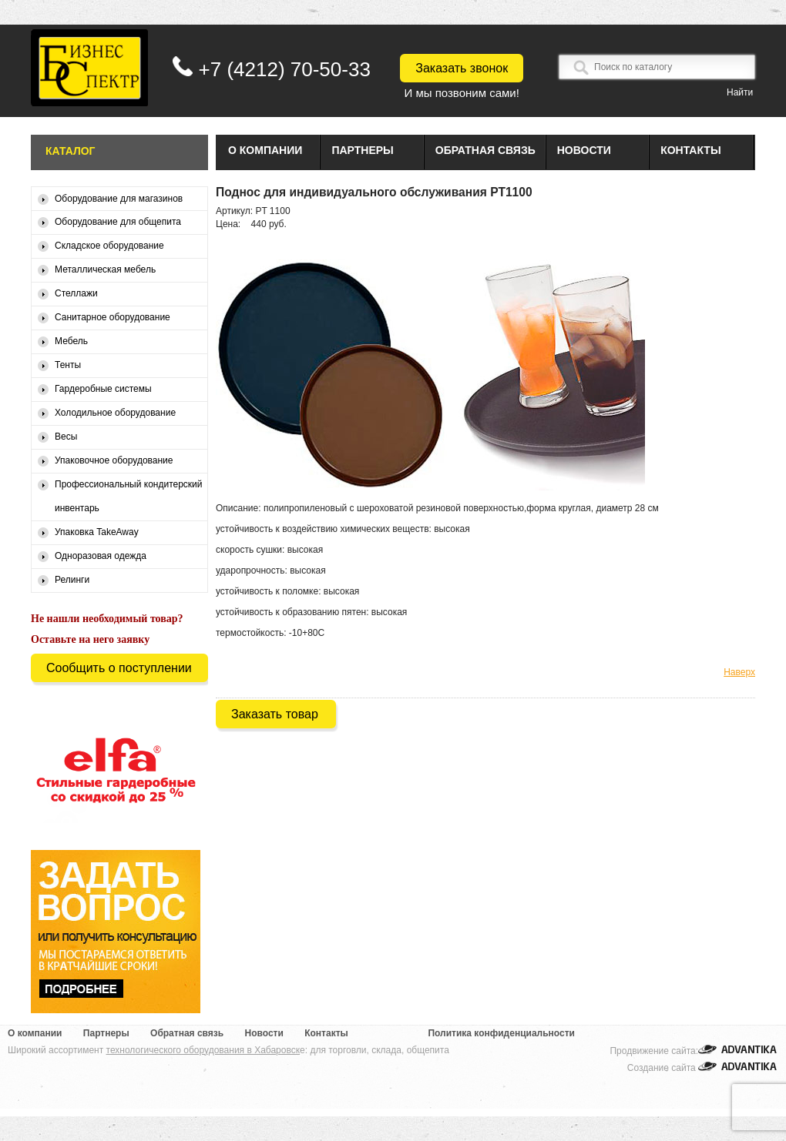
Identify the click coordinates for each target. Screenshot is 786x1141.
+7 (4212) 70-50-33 (285, 69)
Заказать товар (274, 714)
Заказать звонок (461, 68)
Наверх (739, 672)
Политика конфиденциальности (501, 1033)
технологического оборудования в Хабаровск (203, 1050)
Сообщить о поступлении (119, 667)
